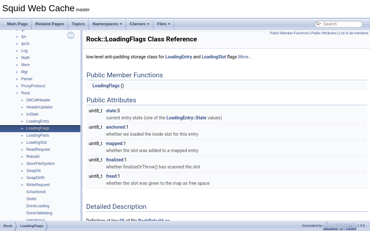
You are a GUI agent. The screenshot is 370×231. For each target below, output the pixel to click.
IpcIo (25, 43)
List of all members (353, 33)
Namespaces (107, 23)
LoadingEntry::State (186, 117)
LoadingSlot (36, 142)
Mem (25, 65)
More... (245, 56)
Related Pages (49, 23)
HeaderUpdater (39, 107)
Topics (78, 23)
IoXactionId (36, 192)
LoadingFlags (38, 128)
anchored (115, 127)
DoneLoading (37, 206)
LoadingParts (37, 135)
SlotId (31, 199)
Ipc (23, 36)
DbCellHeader (38, 100)
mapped (114, 143)
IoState (32, 114)
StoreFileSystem (40, 163)
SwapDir (33, 170)
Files (164, 23)
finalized (114, 159)
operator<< (35, 220)
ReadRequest (38, 149)
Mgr (24, 72)
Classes (139, 23)
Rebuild (33, 156)
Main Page (17, 23)
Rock (25, 93)
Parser (26, 79)
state (111, 110)
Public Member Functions (289, 33)
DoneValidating (39, 213)
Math (25, 58)
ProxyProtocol (33, 86)
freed (111, 176)
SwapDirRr (35, 177)
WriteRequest (38, 185)
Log (24, 50)
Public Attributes (324, 33)
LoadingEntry (37, 121)
